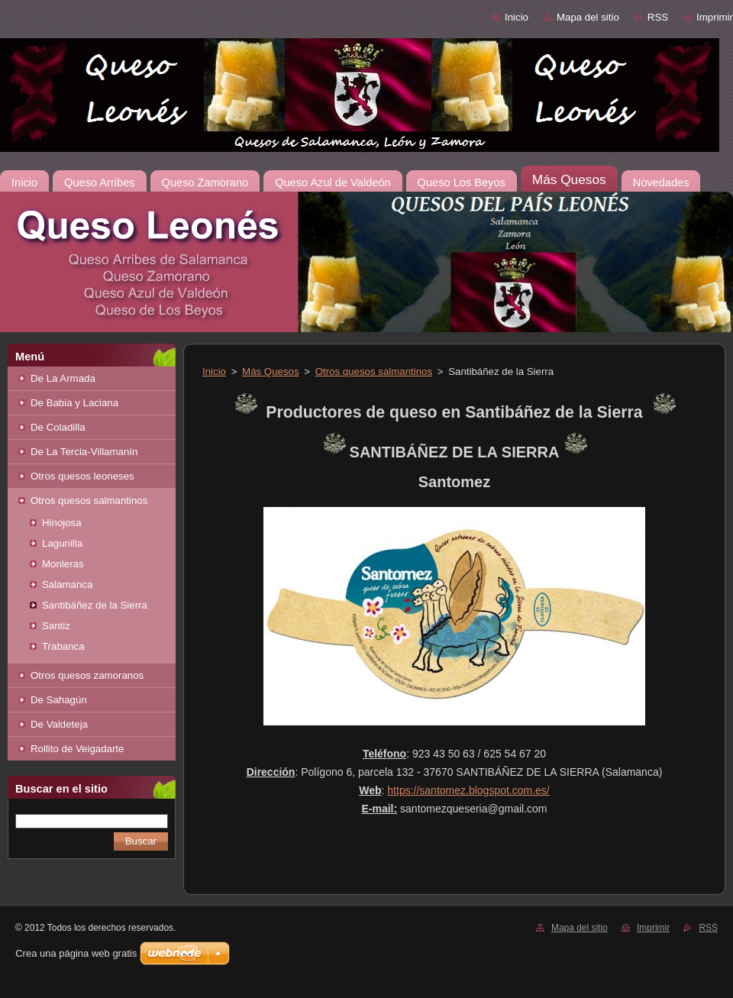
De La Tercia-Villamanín (84, 451)
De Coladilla (58, 427)
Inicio (516, 17)
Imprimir (714, 17)
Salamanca (67, 584)
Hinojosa (62, 522)
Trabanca (63, 646)
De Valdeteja (59, 724)
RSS (657, 17)
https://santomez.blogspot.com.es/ (468, 790)
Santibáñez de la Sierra (94, 605)
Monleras (63, 564)
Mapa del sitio (588, 17)
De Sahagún (59, 700)
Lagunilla (62, 543)
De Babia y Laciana (74, 403)
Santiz (56, 625)
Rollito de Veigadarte (77, 748)
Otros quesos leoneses (82, 476)
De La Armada (63, 378)
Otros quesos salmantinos (89, 500)
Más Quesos (270, 371)
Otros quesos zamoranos (87, 675)
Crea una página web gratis (76, 953)
